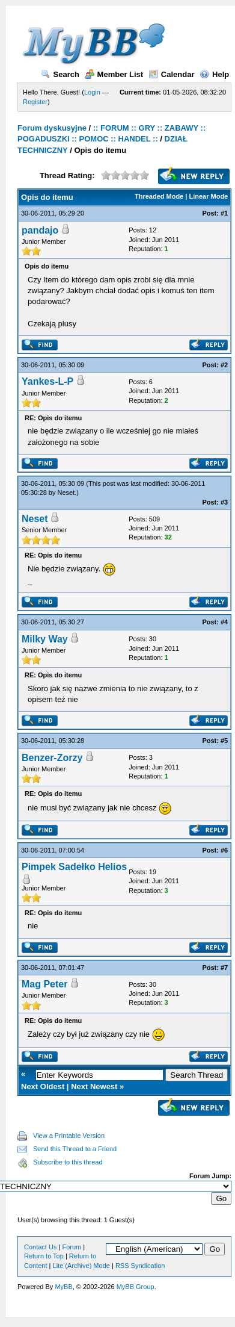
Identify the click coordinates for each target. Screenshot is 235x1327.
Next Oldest (42, 1086)
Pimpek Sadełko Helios (74, 867)
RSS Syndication (140, 1265)
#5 (224, 740)
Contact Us (40, 1247)
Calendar (171, 74)
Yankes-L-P (47, 381)
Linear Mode (208, 196)
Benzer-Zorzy (52, 758)
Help (214, 74)
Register (35, 101)
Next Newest (94, 1086)
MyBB (63, 1286)
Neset (66, 492)
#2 (224, 364)
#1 (224, 213)
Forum (71, 1247)
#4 (224, 622)
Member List (114, 74)
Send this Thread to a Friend (75, 1148)
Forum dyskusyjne (52, 127)
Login (92, 92)
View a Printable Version (69, 1135)
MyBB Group (135, 1286)
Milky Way (45, 639)
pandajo (40, 230)
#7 (224, 967)
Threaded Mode (159, 196)
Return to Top (44, 1256)
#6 (224, 850)
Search (60, 74)
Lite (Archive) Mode (81, 1265)
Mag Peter (44, 984)
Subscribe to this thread (68, 1162)
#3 (224, 502)
